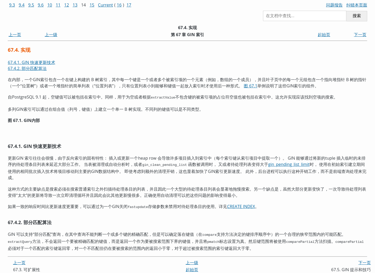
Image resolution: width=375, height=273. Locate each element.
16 (119, 5)
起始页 (324, 34)
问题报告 (334, 5)
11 (58, 5)
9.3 (12, 5)
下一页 (360, 34)
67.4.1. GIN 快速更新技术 (31, 62)
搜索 (357, 16)
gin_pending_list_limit (289, 164)
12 (66, 5)
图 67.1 (250, 86)
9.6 (41, 5)
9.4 (22, 5)
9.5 (31, 5)
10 (49, 5)
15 (92, 5)
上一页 (15, 34)
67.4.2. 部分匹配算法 (27, 68)
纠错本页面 (356, 5)
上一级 (51, 34)
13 (75, 5)
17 (129, 5)
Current (105, 5)
